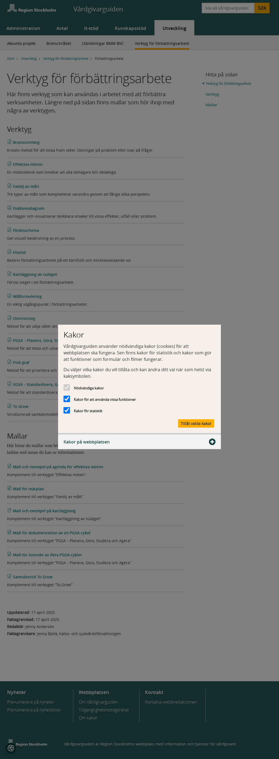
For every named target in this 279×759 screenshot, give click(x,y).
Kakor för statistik (88, 410)
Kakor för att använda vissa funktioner (105, 399)
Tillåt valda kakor (196, 423)
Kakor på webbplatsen (139, 442)
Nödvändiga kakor (89, 387)
